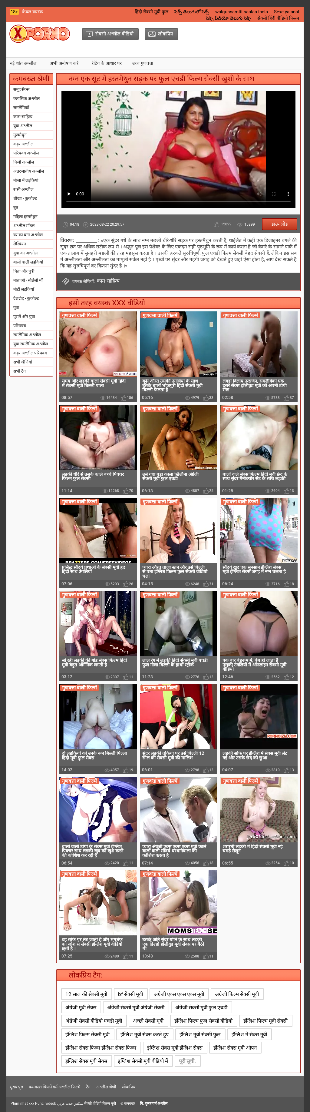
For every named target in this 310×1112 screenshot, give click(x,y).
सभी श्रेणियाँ (22, 362)
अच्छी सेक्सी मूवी (148, 1021)
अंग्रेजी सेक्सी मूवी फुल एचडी (201, 1007)
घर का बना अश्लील (28, 234)
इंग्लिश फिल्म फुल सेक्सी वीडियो (203, 1021)
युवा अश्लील (22, 125)
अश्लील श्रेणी (106, 1086)
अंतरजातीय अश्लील (28, 171)
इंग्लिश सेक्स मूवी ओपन (235, 1048)
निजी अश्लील (23, 162)
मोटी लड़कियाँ (23, 289)
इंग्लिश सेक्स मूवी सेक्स (86, 1061)
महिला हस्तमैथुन (25, 216)
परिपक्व (19, 325)
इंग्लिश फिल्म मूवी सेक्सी (265, 1021)
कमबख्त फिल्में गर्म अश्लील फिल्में (54, 1086)
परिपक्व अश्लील (26, 153)
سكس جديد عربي (70, 1103)
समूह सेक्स (21, 89)
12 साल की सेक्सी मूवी (86, 994)
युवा (16, 307)
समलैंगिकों (21, 107)
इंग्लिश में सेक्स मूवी (249, 1034)
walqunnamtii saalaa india (241, 12)
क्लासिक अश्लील (26, 98)
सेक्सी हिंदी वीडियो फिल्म (278, 18)
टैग (88, 1086)
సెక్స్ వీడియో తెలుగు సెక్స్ (228, 18)
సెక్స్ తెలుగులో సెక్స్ (191, 12)
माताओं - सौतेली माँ (28, 280)
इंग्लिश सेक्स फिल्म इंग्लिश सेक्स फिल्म (100, 1048)
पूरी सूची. (187, 1061)
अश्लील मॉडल (24, 225)
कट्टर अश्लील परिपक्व (30, 352)
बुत (15, 207)
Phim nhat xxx (22, 1103)
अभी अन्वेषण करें (64, 63)
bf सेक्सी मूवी (130, 994)
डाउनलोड (279, 224)
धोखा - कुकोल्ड (25, 198)
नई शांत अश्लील (23, 63)
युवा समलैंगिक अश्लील (30, 343)
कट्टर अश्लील (23, 143)
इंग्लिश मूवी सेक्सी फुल (200, 1034)
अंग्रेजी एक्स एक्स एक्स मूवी (179, 994)
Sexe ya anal (286, 12)
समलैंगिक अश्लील (27, 334)
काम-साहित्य (22, 116)
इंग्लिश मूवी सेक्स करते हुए (144, 1034)
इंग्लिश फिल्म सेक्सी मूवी (87, 1034)
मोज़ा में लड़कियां (25, 180)
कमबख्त (129, 1103)
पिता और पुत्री (24, 271)
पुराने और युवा (24, 316)
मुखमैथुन (20, 134)
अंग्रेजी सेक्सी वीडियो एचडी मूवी (93, 1021)
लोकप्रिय (128, 1086)
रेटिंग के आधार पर (107, 63)
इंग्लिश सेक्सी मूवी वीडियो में (143, 1061)
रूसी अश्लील (23, 189)
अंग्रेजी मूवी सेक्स (80, 1007)
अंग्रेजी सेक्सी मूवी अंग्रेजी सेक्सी (135, 1007)
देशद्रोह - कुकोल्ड (26, 298)
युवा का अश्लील (25, 253)
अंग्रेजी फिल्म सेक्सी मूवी (237, 994)
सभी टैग (19, 371)
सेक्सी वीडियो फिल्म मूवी (100, 1103)
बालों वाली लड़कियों (28, 262)
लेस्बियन (19, 243)
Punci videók (45, 1103)
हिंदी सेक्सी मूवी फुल (151, 12)
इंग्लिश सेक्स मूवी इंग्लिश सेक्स (175, 1048)
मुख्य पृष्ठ (16, 1086)
